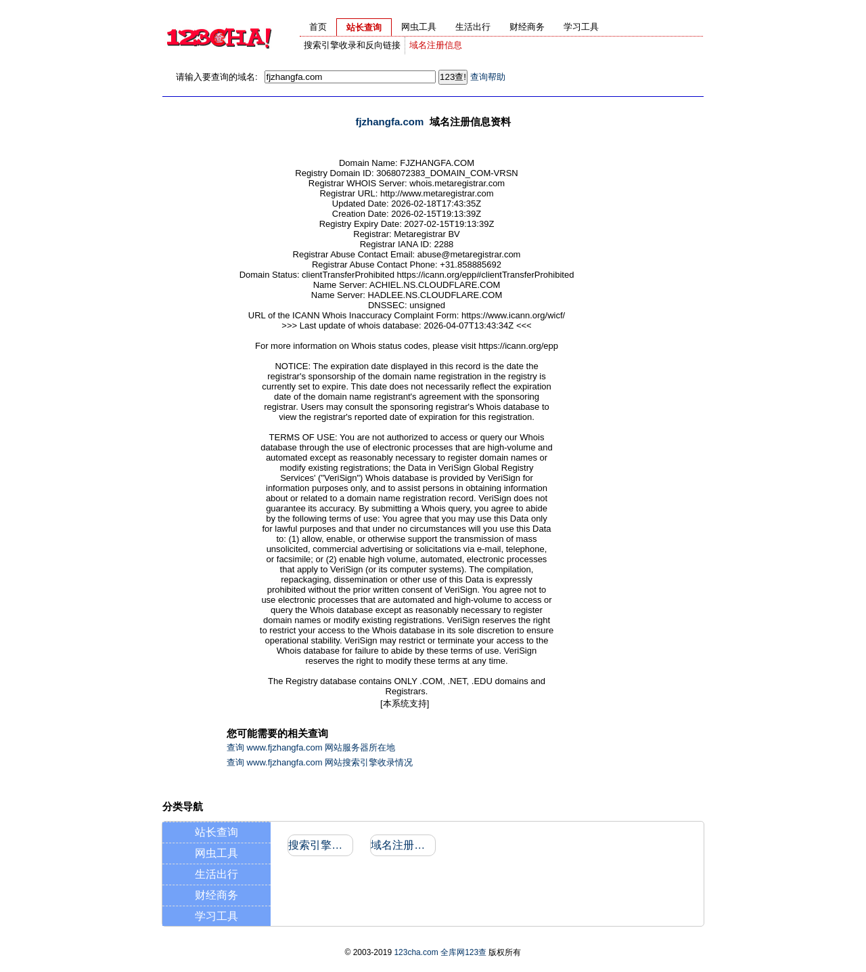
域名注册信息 (435, 45)
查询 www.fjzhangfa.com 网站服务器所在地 (311, 747)
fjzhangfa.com (389, 121)
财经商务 (216, 895)
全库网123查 (463, 952)
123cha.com (416, 952)
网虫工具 (216, 853)
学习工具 (216, 916)
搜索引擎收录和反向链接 (352, 45)
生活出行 (216, 874)
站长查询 (216, 832)
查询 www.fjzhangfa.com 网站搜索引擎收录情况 (320, 762)
